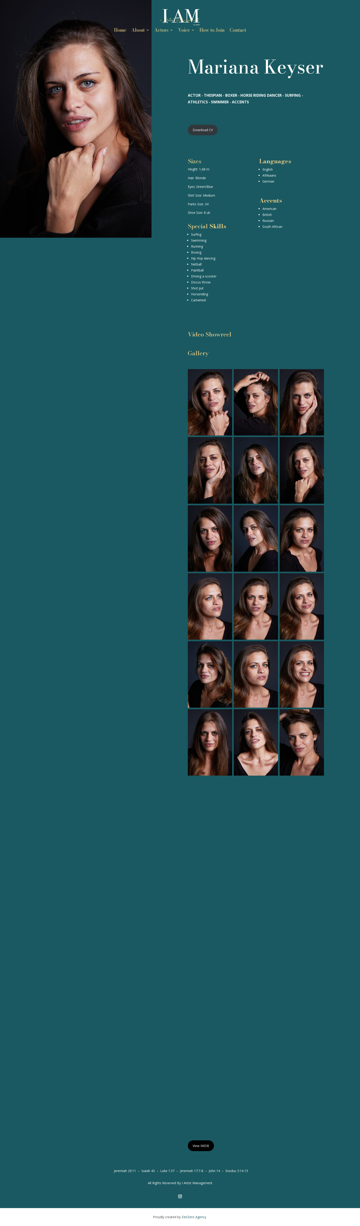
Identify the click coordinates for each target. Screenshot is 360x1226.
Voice (184, 31)
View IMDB (201, 1146)
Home (120, 31)
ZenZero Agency (194, 1217)
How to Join (212, 31)
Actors (161, 31)
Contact (238, 31)
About (138, 31)
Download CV (203, 130)
